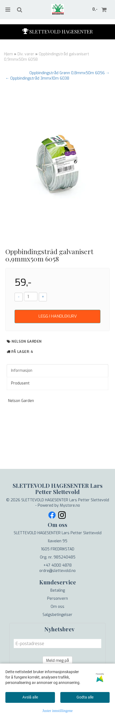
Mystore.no (70, 505)
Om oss (57, 606)
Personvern (57, 598)
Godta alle (84, 697)
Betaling (57, 590)
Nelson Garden (27, 341)
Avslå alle (30, 697)
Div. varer (26, 54)
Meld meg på (57, 660)
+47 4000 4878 (57, 565)
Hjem (8, 54)
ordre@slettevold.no (57, 570)
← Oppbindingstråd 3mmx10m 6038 (37, 78)
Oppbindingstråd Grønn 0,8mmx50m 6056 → (69, 73)
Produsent (20, 383)
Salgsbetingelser (57, 614)
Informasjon (21, 370)
